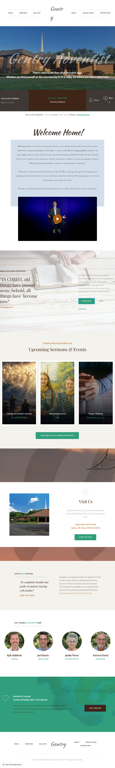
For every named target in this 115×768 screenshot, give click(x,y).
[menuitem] (10, 13)
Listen (96, 100)
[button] (57, 219)
